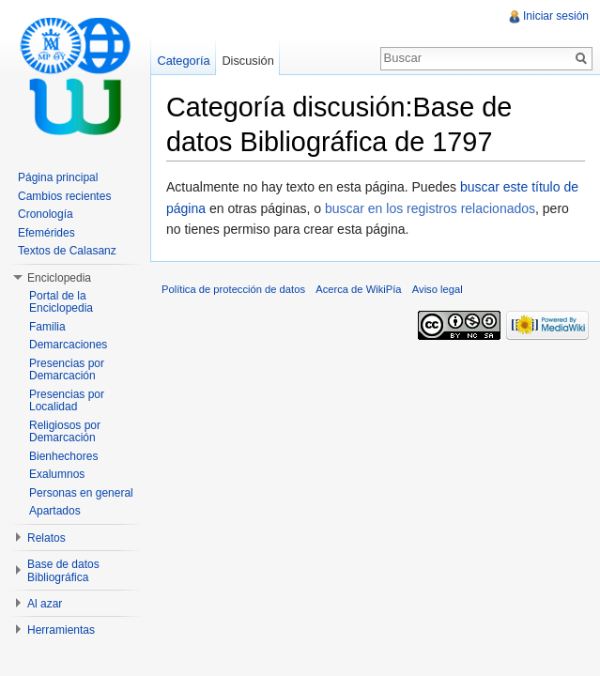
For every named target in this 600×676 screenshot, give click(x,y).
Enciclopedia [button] (59, 277)
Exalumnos (57, 474)
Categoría (183, 61)
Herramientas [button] (61, 630)
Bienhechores (63, 456)
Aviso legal (437, 289)
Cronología (45, 214)
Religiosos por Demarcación (64, 432)
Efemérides (46, 232)
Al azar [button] (44, 603)
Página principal (58, 177)
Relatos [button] (46, 538)
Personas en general (81, 492)
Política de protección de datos (233, 289)
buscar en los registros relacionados (430, 208)
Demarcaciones (68, 344)
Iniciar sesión (556, 16)
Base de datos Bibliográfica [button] (63, 571)
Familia (47, 326)
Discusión (247, 61)
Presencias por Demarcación (66, 370)
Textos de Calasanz (67, 250)
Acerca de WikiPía (358, 289)
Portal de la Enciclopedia (61, 302)
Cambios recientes (64, 196)
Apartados (55, 510)
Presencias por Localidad (66, 401)
